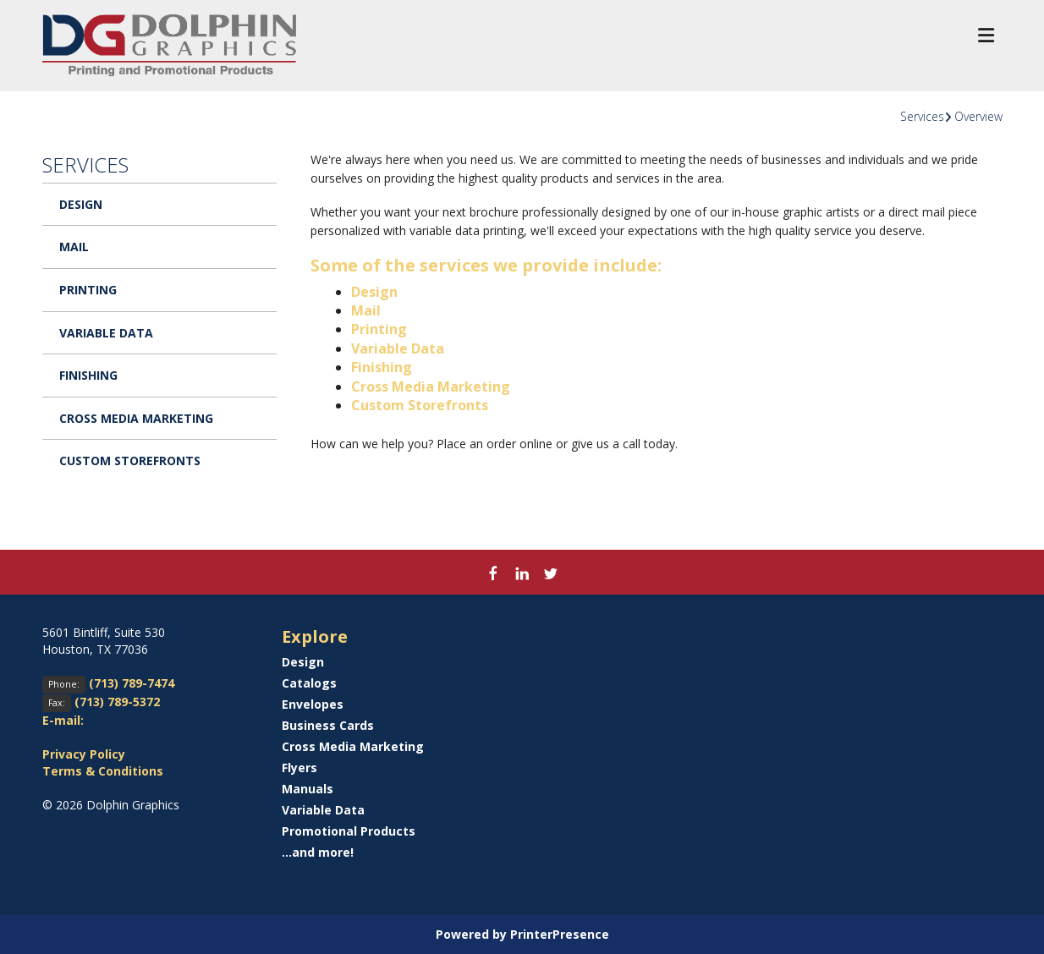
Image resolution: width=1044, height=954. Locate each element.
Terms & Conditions (102, 771)
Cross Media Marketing (136, 418)
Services (922, 116)
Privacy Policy (83, 754)
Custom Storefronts (130, 460)
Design (80, 204)
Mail (74, 246)
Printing (88, 290)
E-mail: (63, 720)
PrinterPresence (559, 934)
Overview (978, 116)
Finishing (88, 375)
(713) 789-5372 (117, 702)
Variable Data (106, 333)
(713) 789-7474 (131, 683)
